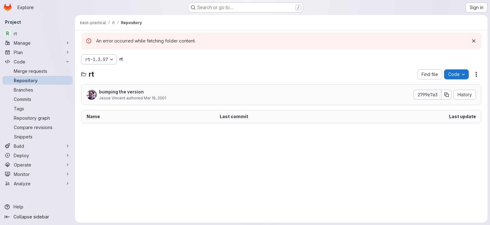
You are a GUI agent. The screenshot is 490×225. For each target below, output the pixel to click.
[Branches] (37, 89)
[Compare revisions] (37, 127)
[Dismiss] (474, 41)
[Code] (37, 61)
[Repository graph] (37, 117)
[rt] (37, 33)
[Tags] (37, 108)
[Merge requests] (37, 71)
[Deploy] (37, 155)
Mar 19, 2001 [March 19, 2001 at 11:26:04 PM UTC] (155, 98)
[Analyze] (37, 183)
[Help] (37, 206)
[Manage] (37, 42)
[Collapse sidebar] (37, 216)
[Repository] (37, 80)
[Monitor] (37, 174)
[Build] (37, 146)
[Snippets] (37, 136)
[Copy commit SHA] (447, 95)
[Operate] (37, 164)
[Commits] (37, 99)
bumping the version (121, 91)
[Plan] (37, 52)
